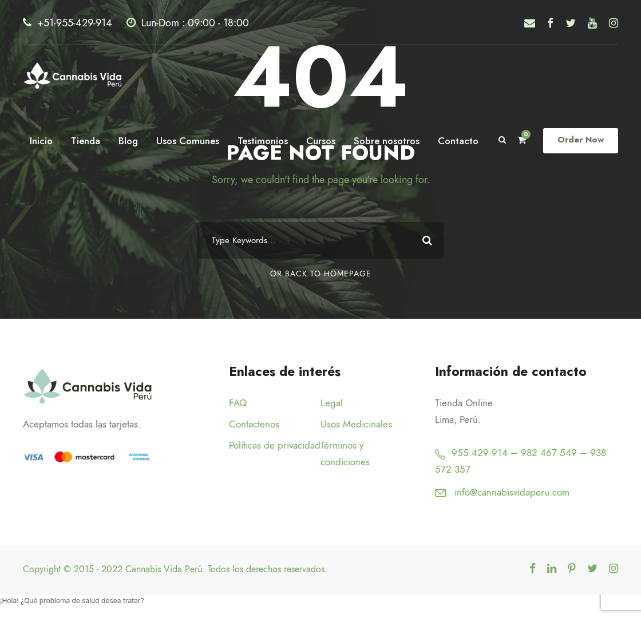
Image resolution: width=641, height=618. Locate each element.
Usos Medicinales (356, 424)
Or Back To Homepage (320, 273)
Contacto (461, 140)
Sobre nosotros (391, 140)
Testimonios (264, 140)
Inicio (38, 140)
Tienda (83, 140)
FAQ (238, 403)
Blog (126, 140)
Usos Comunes (187, 140)
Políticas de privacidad (274, 445)
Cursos (323, 140)
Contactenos (254, 424)
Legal (331, 403)
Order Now (582, 140)
